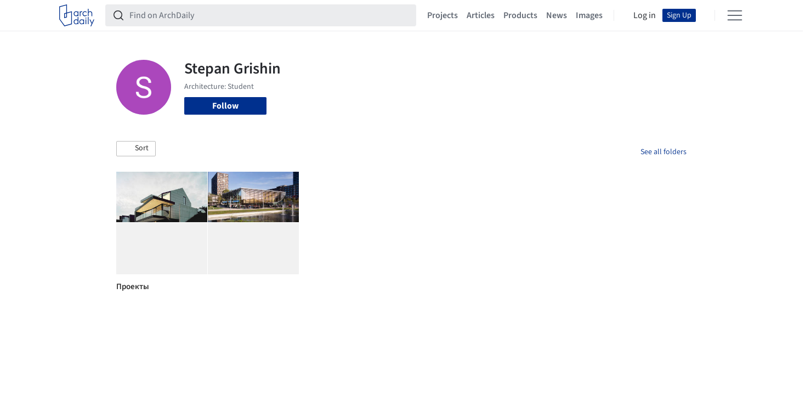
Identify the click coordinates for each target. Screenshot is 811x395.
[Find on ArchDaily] (269, 15)
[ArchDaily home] (76, 15)
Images (589, 15)
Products (520, 15)
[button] (136, 148)
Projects (442, 15)
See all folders (663, 152)
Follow (225, 106)
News (556, 15)
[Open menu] (735, 15)
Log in (644, 15)
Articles (481, 15)
